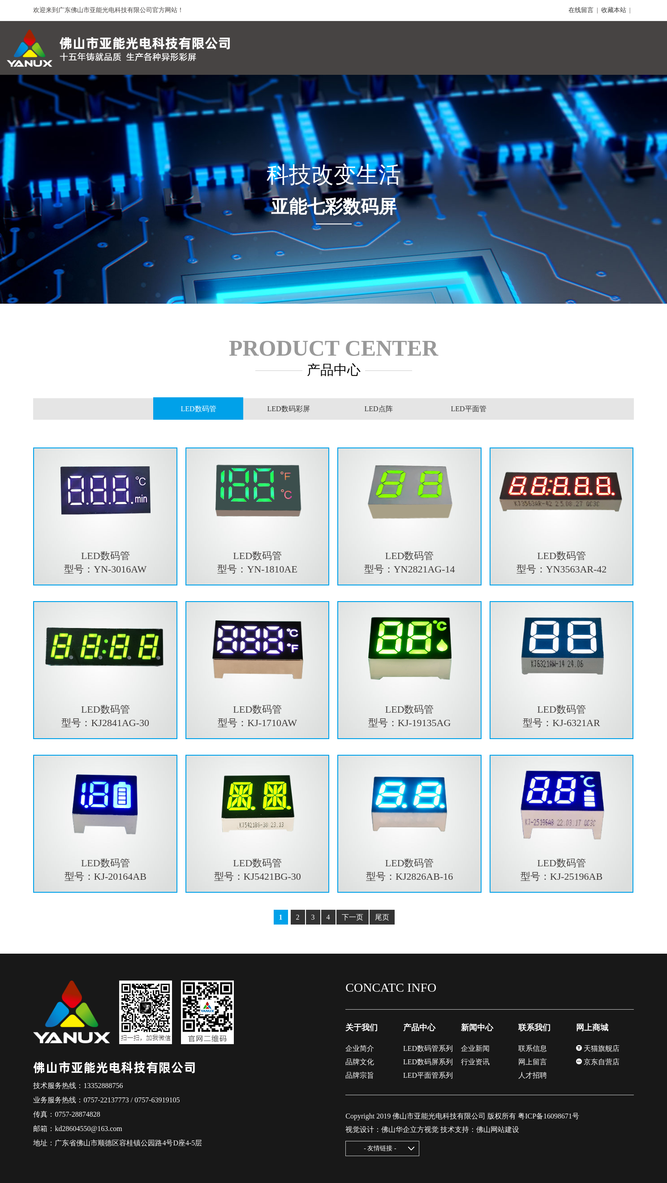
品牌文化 (359, 1062)
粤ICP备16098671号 (548, 1116)
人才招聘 (532, 1075)
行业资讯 (475, 1062)
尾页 (382, 917)
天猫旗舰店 (598, 1048)
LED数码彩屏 (288, 409)
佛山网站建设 (497, 1129)
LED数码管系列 (428, 1048)
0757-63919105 (157, 1100)
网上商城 (592, 1027)
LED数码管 (198, 409)
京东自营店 (598, 1062)
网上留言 (532, 1062)
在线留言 (581, 10)
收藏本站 (613, 10)
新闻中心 (477, 1027)
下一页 (352, 917)
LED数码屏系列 (428, 1062)
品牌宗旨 (359, 1075)
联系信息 (532, 1048)
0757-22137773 (106, 1100)
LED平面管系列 (428, 1075)
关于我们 (361, 1027)
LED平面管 (468, 409)
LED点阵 (378, 409)
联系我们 (534, 1027)
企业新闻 (475, 1048)
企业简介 (359, 1048)
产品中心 (419, 1027)
